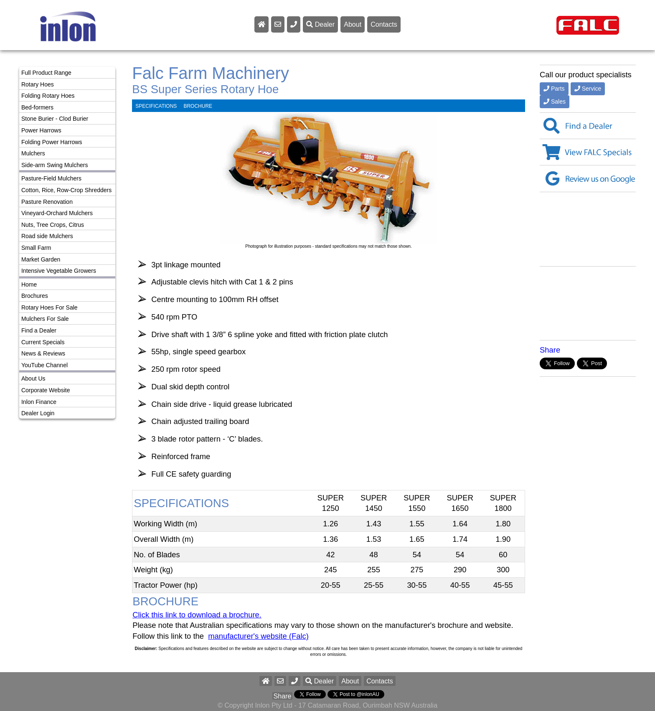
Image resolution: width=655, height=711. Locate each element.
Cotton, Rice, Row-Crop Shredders (66, 190)
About (352, 24)
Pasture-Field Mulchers (51, 178)
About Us (33, 378)
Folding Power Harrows (51, 142)
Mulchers (33, 153)
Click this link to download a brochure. (196, 614)
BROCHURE (197, 106)
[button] (294, 681)
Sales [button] (554, 101)
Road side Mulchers (47, 236)
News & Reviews (43, 353)
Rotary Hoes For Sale (49, 307)
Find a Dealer (38, 330)
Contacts (384, 24)
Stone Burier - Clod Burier (54, 118)
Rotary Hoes (37, 84)
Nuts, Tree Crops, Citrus (52, 224)
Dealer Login (37, 413)
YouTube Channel (44, 365)
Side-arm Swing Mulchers (54, 165)
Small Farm (36, 247)
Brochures (34, 295)
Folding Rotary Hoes (48, 95)
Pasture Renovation (47, 201)
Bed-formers (37, 107)
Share (550, 349)
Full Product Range (46, 72)
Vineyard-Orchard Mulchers (57, 213)
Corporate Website (45, 390)
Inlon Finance (38, 402)
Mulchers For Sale (45, 318)
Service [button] (588, 88)
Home (29, 284)
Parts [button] (554, 88)
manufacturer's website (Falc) (258, 636)
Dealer (320, 24)
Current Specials (43, 342)
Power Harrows (41, 130)
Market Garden (40, 259)
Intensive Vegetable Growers (58, 270)
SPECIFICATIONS (156, 106)
